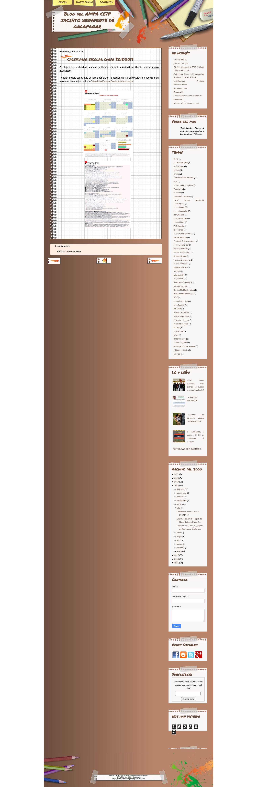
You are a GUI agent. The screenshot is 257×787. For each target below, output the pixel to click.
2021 (176, 474)
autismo (177, 192)
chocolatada (179, 207)
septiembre (181, 500)
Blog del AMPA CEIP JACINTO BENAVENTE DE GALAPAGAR (87, 20)
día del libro (179, 222)
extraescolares (180, 237)
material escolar (181, 301)
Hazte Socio (84, 2)
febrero (180, 548)
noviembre (181, 493)
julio (178, 508)
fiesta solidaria (180, 256)
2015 (176, 563)
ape (176, 181)
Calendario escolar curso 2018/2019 (100, 59)
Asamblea (178, 189)
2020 (176, 478)
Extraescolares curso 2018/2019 (188, 95)
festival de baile (181, 248)
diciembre (181, 489)
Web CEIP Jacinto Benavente (187, 103)
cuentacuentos (180, 218)
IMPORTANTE (180, 267)
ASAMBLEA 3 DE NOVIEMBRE (187, 449)
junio (179, 532)
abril (178, 540)
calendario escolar (182, 196)
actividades (179, 166)
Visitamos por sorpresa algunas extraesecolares (195, 417)
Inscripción (179, 278)
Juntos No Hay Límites (184, 290)
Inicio (62, 2)
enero (179, 551)
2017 (176, 555)
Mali (176, 297)
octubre (180, 496)
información (179, 275)
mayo (179, 536)
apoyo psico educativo (184, 185)
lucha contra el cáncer (184, 294)
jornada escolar (181, 286)
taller (176, 335)
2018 (176, 485)
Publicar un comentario (69, 251)
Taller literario (180, 339)
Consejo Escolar (181, 63)
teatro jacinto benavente (185, 346)
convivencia (179, 215)
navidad (177, 309)
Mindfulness (179, 305)
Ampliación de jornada (184, 177)
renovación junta (181, 324)
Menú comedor (180, 88)
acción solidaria (181, 162)
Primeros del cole (182, 316)
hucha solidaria (181, 263)
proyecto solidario (182, 320)
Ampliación (179, 92)
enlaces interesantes (183, 233)
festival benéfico (181, 245)
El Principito (179, 226)
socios (177, 327)
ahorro (177, 170)
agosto (180, 504)
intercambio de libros (183, 282)
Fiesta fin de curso (182, 252)
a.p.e (176, 159)
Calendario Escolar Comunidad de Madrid (111, 81)
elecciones (179, 230)
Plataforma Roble (182, 312)
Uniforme (178, 99)
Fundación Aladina (182, 260)
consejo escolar (181, 211)
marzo (179, 544)
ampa (176, 174)
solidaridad (179, 331)
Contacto (106, 2)
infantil (177, 271)
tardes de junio (180, 342)
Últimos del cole (181, 350)
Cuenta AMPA (180, 59)
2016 (176, 559)
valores (177, 354)
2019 (176, 482)
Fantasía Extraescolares (185, 241)
